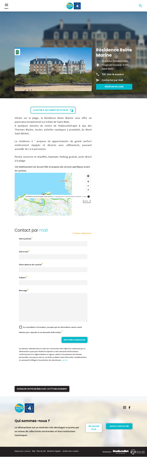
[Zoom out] (88, 186)
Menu (6, 6)
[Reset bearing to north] (88, 190)
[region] (53, 194)
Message (23, 290)
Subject (22, 277)
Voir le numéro (115, 74)
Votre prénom (25, 238)
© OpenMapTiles (58, 196)
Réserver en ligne (114, 86)
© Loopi (84, 196)
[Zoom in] (88, 181)
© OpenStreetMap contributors (72, 196)
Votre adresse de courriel (30, 264)
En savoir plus (94, 433)
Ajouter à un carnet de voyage (50, 110)
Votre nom (23, 251)
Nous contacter (119, 431)
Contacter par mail (112, 80)
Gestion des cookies (70, 456)
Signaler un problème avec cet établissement (42, 394)
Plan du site (41, 456)
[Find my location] (88, 176)
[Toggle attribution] (88, 196)
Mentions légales (54, 456)
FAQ (33, 456)
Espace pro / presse (23, 456)
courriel (64, 365)
